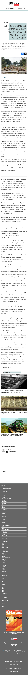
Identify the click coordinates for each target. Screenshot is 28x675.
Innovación (3, 559)
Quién (3, 574)
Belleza (2, 581)
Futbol (2, 526)
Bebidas (3, 599)
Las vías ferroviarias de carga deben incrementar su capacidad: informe (12, 434)
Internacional (4, 501)
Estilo (2, 540)
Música (2, 546)
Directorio (14, 671)
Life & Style (4, 538)
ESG (2, 506)
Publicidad (14, 658)
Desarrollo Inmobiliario (6, 488)
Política (3, 512)
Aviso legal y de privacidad (14, 661)
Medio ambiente (4, 551)
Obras (3, 485)
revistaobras (12, 645)
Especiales (3, 571)
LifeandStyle (4, 509)
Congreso (3, 516)
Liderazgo (3, 568)
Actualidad (3, 566)
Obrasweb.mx (15, 645)
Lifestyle (3, 534)
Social (2, 553)
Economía (3, 500)
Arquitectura (4, 491)
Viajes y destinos (4, 600)
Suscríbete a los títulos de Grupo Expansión (14, 632)
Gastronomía (4, 597)
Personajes (3, 602)
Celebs (2, 591)
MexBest (3, 596)
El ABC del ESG (4, 560)
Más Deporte (4, 532)
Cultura (3, 584)
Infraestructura (5, 490)
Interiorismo (4, 493)
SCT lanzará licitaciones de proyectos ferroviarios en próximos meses (12, 391)
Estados (3, 519)
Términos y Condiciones (14, 668)
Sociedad (3, 522)
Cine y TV (3, 544)
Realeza (2, 577)
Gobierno (3, 513)
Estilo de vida (4, 593)
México (2, 515)
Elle (2, 587)
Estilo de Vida (4, 605)
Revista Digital (4, 535)
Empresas (3, 497)
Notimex (8, 449)
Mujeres (3, 507)
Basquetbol (3, 531)
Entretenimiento (4, 541)
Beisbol (3, 528)
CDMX (2, 518)
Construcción (10, 8)
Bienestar (3, 603)
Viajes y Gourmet (4, 547)
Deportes (3, 543)
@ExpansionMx (12, 451)
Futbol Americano (5, 529)
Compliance (14, 665)
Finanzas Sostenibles (5, 557)
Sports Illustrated (6, 525)
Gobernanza (3, 554)
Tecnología (3, 503)
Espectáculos (4, 575)
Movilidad (3, 556)
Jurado (2, 606)
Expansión (4, 495)
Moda (2, 580)
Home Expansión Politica (6, 498)
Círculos (3, 578)
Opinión (3, 521)
